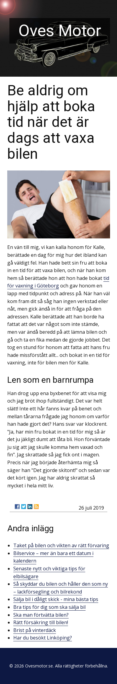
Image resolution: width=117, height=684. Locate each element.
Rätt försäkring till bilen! (40, 622)
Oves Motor (59, 30)
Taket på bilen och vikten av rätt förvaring (61, 545)
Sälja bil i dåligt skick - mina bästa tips (55, 599)
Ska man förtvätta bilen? (41, 615)
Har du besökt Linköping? (42, 637)
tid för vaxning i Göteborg (58, 282)
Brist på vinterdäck (34, 630)
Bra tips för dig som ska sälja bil (49, 607)
